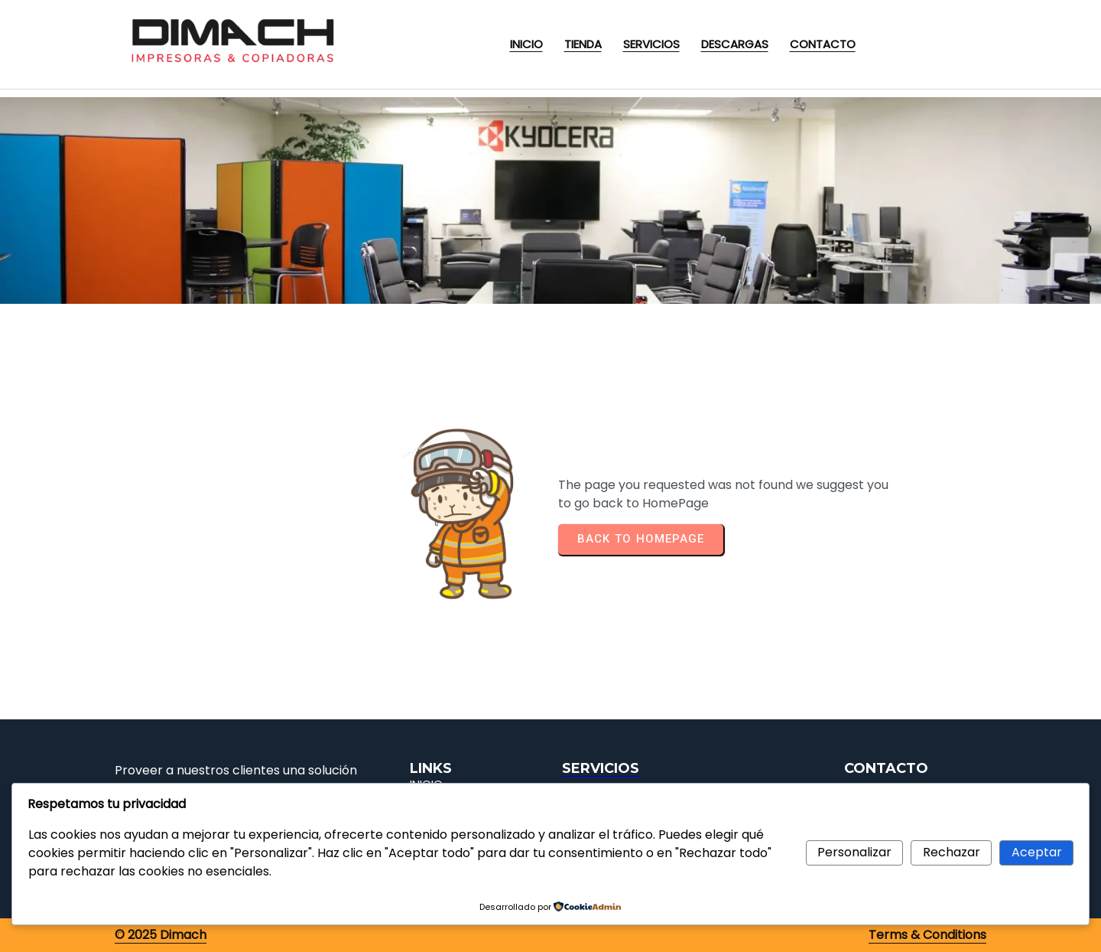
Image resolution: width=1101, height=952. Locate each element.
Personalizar (854, 852)
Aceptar (1037, 852)
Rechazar (951, 852)
